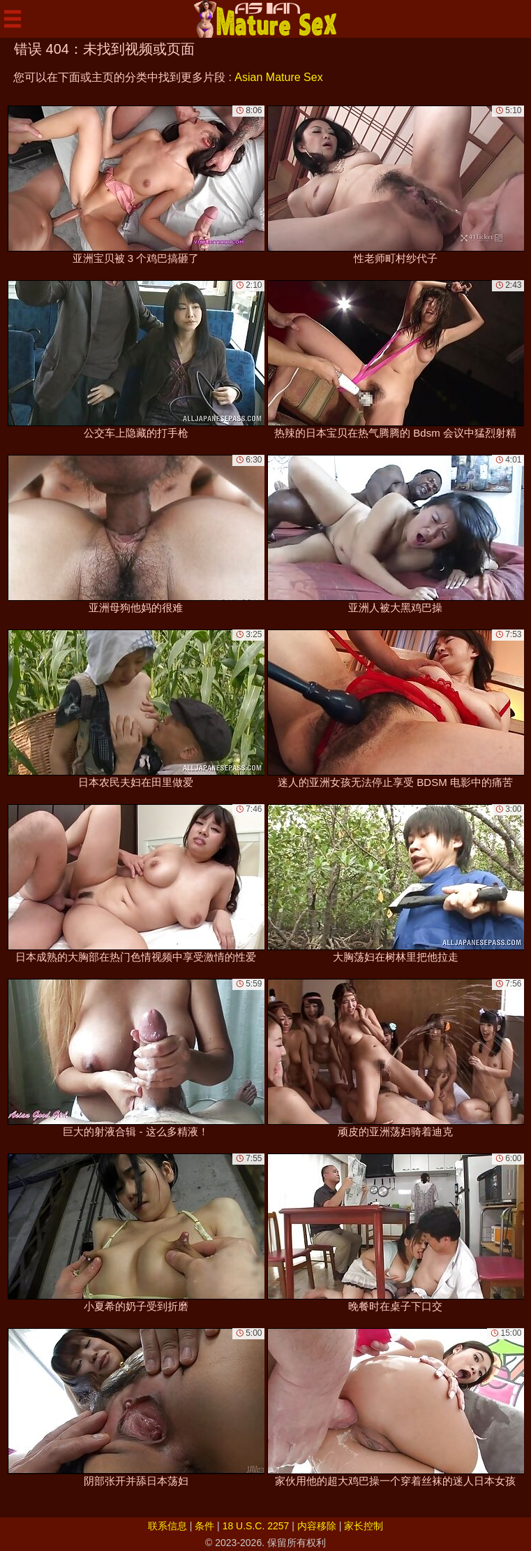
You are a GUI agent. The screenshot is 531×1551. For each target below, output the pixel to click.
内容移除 (316, 1525)
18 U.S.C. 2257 (256, 1525)
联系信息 (167, 1525)
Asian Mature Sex (278, 77)
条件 (204, 1525)
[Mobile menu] (12, 19)
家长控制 (363, 1525)
